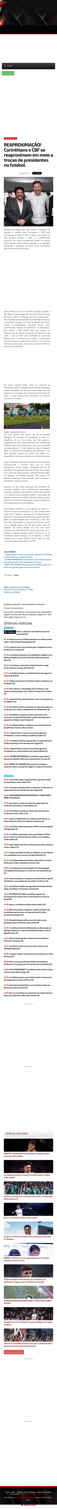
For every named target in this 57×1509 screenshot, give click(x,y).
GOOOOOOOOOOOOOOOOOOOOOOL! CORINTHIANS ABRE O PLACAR (28, 1295)
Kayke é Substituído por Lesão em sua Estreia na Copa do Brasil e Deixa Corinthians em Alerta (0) (27, 820)
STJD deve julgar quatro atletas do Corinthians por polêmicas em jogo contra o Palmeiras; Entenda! (28, 1273)
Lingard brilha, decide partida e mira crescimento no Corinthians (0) (28, 700)
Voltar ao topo (28, 1505)
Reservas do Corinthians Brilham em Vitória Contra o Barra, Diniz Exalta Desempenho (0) (28, 640)
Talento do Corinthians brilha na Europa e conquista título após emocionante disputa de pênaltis (28, 1337)
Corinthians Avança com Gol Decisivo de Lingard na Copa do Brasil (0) (28, 674)
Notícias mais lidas (12, 592)
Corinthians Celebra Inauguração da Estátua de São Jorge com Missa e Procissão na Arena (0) (28, 887)
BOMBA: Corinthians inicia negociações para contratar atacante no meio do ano (28, 1252)
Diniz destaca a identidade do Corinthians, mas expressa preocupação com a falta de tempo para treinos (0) (28, 691)
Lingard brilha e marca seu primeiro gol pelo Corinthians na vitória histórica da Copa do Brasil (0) (26, 749)
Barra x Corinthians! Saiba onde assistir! (28, 1211)
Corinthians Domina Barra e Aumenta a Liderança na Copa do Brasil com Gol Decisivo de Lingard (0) (28, 788)
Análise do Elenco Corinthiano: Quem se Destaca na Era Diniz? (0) (28, 682)
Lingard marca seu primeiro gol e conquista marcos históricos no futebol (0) (28, 648)
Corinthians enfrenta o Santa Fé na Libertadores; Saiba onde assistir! (28, 1169)
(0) (25, 734)
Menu (10, 66)
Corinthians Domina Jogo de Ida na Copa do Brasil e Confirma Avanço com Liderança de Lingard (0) (28, 742)
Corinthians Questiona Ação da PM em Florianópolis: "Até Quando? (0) (28, 827)
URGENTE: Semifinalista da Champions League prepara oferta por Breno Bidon (28, 1148)
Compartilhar (24, 173)
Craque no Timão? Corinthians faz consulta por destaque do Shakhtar (28, 1231)
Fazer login (8, 73)
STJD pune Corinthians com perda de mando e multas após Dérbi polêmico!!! (28, 1190)
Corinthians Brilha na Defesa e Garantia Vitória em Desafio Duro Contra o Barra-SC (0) (27, 726)
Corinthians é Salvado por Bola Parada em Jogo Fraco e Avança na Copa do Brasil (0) (26, 666)
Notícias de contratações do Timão (18, 589)
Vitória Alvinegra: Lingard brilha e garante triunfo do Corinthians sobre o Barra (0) (27, 781)
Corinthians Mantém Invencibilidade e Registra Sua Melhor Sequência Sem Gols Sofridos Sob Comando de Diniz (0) (28, 657)
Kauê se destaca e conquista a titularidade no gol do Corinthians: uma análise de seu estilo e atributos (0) (28, 879)
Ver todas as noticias (13, 1352)
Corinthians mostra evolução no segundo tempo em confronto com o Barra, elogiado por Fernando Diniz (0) (28, 708)
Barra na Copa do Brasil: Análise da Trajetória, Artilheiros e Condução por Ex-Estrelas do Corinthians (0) (28, 963)
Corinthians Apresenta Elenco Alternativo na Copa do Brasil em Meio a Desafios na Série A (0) (28, 861)
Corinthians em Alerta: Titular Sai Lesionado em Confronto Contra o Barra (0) (26, 812)
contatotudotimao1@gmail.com (34, 1494)
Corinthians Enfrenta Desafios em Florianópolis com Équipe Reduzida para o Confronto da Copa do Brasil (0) (27, 870)
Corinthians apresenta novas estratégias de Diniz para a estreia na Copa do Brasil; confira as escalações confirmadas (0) (27, 836)
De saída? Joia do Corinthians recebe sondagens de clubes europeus (28, 1316)
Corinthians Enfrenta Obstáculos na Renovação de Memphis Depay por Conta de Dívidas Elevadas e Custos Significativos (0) (27, 930)
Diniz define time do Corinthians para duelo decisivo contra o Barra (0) (28, 846)
